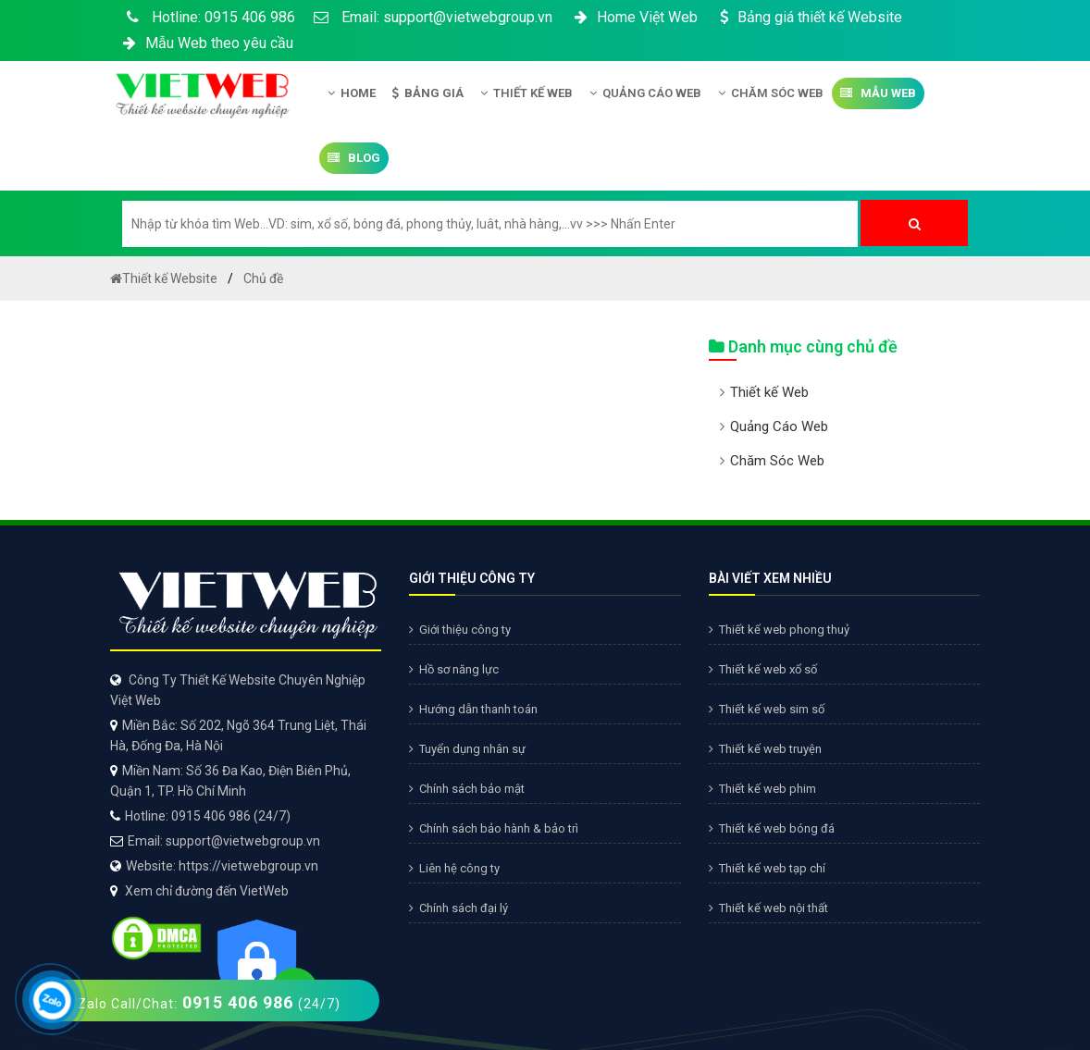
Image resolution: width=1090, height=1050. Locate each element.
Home (352, 93)
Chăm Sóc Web (771, 93)
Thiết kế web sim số (766, 709)
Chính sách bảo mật (467, 789)
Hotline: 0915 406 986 (207, 17)
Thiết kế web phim (762, 789)
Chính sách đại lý (458, 908)
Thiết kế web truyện (765, 749)
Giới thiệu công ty (460, 629)
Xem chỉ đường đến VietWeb (207, 890)
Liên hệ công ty (454, 868)
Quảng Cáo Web (645, 93)
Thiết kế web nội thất (768, 908)
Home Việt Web (634, 17)
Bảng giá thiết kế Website (809, 17)
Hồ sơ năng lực (454, 669)
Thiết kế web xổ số (763, 669)
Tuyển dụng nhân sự (467, 749)
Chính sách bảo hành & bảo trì (493, 828)
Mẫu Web (878, 93)
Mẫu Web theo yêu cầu (206, 43)
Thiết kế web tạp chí (767, 868)
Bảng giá (428, 93)
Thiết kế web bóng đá (772, 828)
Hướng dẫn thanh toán (473, 709)
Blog (354, 158)
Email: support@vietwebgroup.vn (433, 17)
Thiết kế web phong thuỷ (779, 629)
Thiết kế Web (526, 93)
